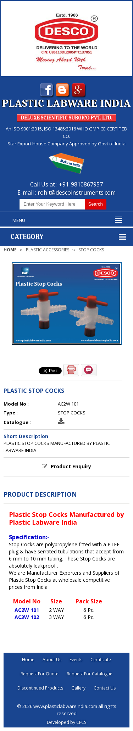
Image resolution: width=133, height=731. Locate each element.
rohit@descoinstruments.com (77, 192)
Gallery (78, 688)
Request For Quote (40, 674)
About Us (52, 660)
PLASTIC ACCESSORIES (47, 250)
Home (10, 250)
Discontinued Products (40, 688)
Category (27, 237)
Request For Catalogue (89, 674)
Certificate (100, 660)
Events (76, 660)
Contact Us (105, 688)
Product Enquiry (71, 466)
